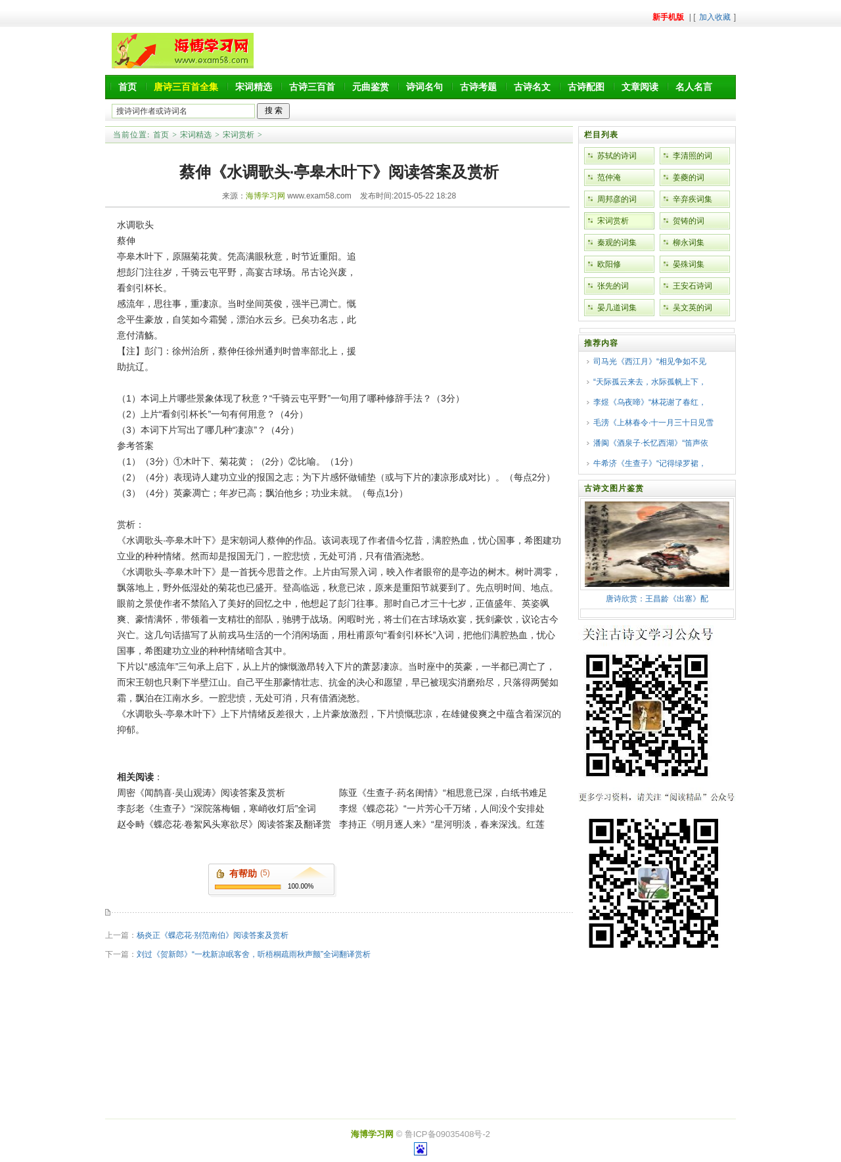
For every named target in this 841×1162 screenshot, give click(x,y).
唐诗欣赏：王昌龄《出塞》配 (657, 598)
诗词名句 (424, 86)
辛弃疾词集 (692, 199)
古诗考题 (478, 86)
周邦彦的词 (617, 199)
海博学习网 (265, 195)
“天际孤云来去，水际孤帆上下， (649, 381)
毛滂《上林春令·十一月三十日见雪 (653, 422)
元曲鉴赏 (370, 86)
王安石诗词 (692, 285)
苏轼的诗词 (617, 155)
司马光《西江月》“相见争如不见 (649, 361)
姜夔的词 (688, 177)
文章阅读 (640, 86)
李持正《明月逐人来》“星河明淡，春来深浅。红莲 (442, 824)
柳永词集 (688, 242)
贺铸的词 (688, 220)
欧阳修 (609, 264)
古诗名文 (532, 86)
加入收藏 (715, 17)
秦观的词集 (617, 242)
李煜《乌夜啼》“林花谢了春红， (649, 402)
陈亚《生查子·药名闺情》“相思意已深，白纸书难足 (443, 792)
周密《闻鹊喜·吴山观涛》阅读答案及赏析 (201, 792)
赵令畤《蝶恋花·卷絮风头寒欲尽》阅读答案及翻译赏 (224, 824)
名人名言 (693, 86)
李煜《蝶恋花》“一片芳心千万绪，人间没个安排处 (442, 808)
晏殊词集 (688, 264)
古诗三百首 (312, 86)
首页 (127, 86)
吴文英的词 (692, 307)
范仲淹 (609, 177)
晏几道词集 (617, 307)
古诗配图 (586, 86)
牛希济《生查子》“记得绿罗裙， (649, 463)
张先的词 (613, 285)
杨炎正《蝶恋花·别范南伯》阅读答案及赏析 (212, 935)
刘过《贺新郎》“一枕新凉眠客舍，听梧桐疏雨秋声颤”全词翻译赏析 (254, 954)
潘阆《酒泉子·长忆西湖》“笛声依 (650, 443)
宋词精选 (253, 86)
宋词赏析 (238, 134)
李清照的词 (692, 155)
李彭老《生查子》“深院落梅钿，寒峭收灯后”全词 (216, 808)
